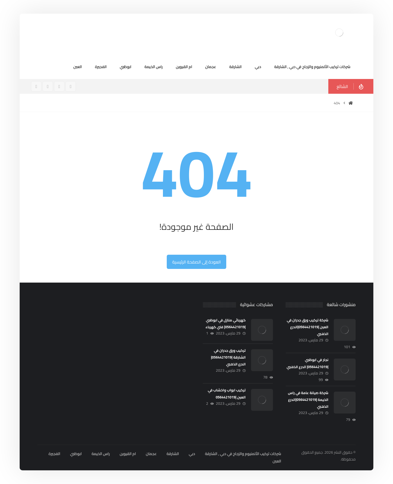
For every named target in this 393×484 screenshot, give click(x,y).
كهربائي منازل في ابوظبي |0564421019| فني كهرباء (226, 323)
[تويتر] (48, 86)
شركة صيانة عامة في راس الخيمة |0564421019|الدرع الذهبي (308, 399)
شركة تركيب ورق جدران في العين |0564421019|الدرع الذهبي (307, 327)
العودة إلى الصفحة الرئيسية (196, 262)
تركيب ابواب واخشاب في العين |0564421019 (227, 393)
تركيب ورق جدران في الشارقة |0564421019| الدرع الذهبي (228, 357)
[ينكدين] (36, 86)
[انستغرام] (59, 86)
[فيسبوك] (71, 86)
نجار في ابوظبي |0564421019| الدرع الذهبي (307, 363)
